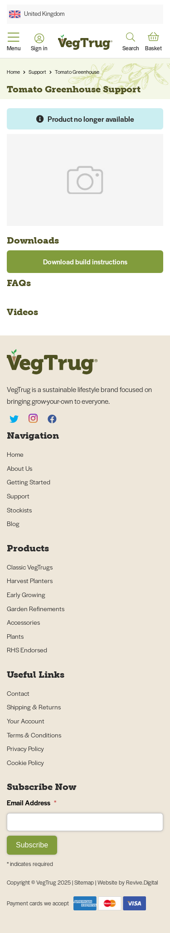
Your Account (25, 720)
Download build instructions (85, 261)
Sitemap (84, 882)
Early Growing (26, 594)
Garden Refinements (35, 608)
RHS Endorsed (27, 649)
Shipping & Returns (34, 706)
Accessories (23, 622)
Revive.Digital (142, 882)
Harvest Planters (30, 580)
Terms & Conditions (34, 734)
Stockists (19, 509)
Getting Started (28, 481)
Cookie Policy (25, 762)
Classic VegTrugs (30, 566)
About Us (19, 468)
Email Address (31, 802)
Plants (15, 636)
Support (37, 71)
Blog (13, 523)
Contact (18, 693)
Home (13, 71)
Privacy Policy (25, 748)
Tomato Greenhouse (77, 71)
